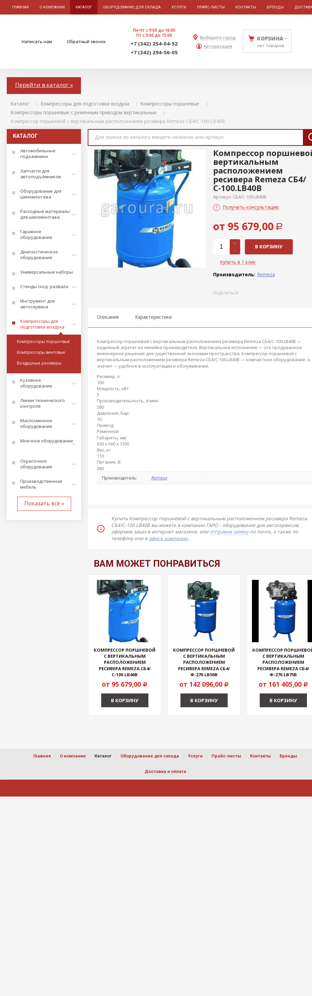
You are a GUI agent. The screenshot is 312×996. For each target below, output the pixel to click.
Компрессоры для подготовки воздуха (84, 103)
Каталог (19, 103)
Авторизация (217, 46)
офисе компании (169, 538)
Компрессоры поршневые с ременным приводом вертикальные (83, 112)
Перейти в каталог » (44, 85)
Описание (108, 317)
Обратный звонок (86, 41)
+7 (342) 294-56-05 (154, 52)
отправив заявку (229, 531)
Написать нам (37, 41)
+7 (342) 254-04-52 (154, 43)
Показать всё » (44, 503)
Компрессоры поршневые (169, 103)
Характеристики (153, 317)
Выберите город (217, 37)
